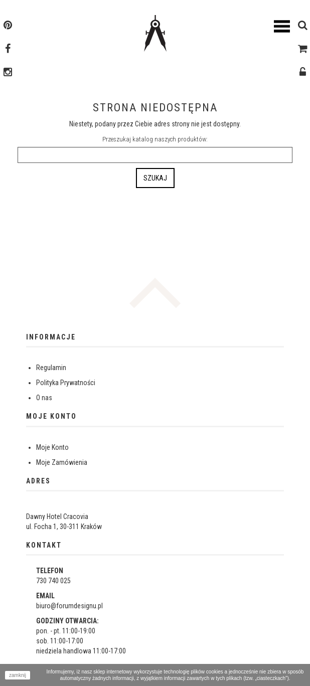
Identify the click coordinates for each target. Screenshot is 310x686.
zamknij (17, 675)
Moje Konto (52, 447)
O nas (44, 398)
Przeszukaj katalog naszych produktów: (155, 139)
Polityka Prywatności (65, 383)
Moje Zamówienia (61, 462)
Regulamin (51, 368)
